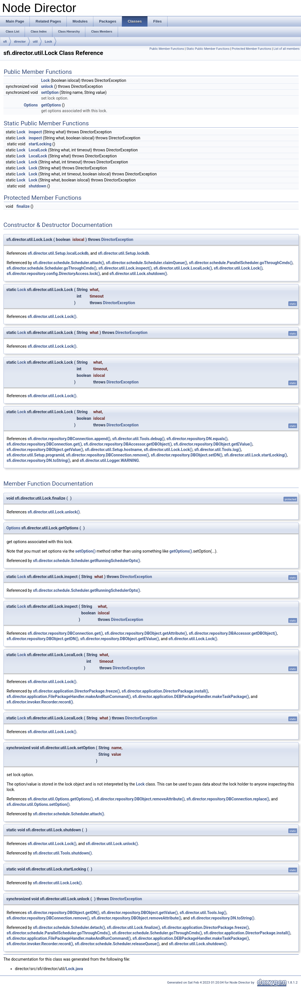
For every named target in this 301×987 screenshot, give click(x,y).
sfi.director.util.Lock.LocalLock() (183, 268)
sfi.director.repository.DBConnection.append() (68, 438)
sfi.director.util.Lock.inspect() (125, 268)
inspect (35, 132)
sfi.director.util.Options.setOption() (38, 804)
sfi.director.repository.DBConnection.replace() (227, 799)
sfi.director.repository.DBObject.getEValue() (213, 444)
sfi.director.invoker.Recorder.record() (40, 702)
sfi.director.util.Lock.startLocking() (255, 455)
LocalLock (38, 150)
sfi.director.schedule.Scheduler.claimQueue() (146, 262)
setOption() (85, 551)
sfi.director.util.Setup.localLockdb (57, 253)
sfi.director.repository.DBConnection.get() (44, 444)
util (35, 41)
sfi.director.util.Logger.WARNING (109, 460)
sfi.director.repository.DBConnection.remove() (107, 455)
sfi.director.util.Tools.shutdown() (62, 853)
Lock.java (74, 968)
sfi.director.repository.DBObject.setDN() (186, 455)
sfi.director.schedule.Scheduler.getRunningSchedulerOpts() (86, 560)
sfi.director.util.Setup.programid (35, 455)
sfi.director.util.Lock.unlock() (53, 512)
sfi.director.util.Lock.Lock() (238, 268)
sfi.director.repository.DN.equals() (196, 438)
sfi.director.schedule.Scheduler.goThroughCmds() (52, 268)
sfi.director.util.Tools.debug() (138, 438)
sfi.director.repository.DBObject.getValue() (45, 449)
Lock (48, 41)
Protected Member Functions (251, 49)
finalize (22, 206)
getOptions (51, 105)
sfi (5, 41)
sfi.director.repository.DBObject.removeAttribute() (139, 799)
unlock (47, 86)
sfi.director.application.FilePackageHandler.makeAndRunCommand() (69, 696)
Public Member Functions (166, 49)
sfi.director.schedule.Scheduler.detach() (69, 927)
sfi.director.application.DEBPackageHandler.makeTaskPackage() (191, 696)
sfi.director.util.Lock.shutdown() (138, 273)
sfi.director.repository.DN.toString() (38, 460)
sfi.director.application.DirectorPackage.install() (165, 691)
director (20, 41)
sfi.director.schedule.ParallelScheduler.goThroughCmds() (241, 262)
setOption (49, 92)
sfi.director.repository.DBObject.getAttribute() (146, 633)
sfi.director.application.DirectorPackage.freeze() (76, 691)
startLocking (40, 144)
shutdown (37, 186)
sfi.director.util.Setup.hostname (113, 449)
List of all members (287, 49)
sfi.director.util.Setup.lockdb (123, 253)
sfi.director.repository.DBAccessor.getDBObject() (128, 444)
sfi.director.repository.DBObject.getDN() (42, 638)
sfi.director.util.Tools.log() (217, 449)
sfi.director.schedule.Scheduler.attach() (68, 262)
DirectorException (117, 239)
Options (31, 105)
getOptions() (181, 551)
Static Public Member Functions (208, 49)
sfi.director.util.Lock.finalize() (133, 927)
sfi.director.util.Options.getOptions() (60, 799)
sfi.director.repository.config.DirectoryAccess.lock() (53, 273)
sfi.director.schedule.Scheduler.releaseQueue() (117, 943)
